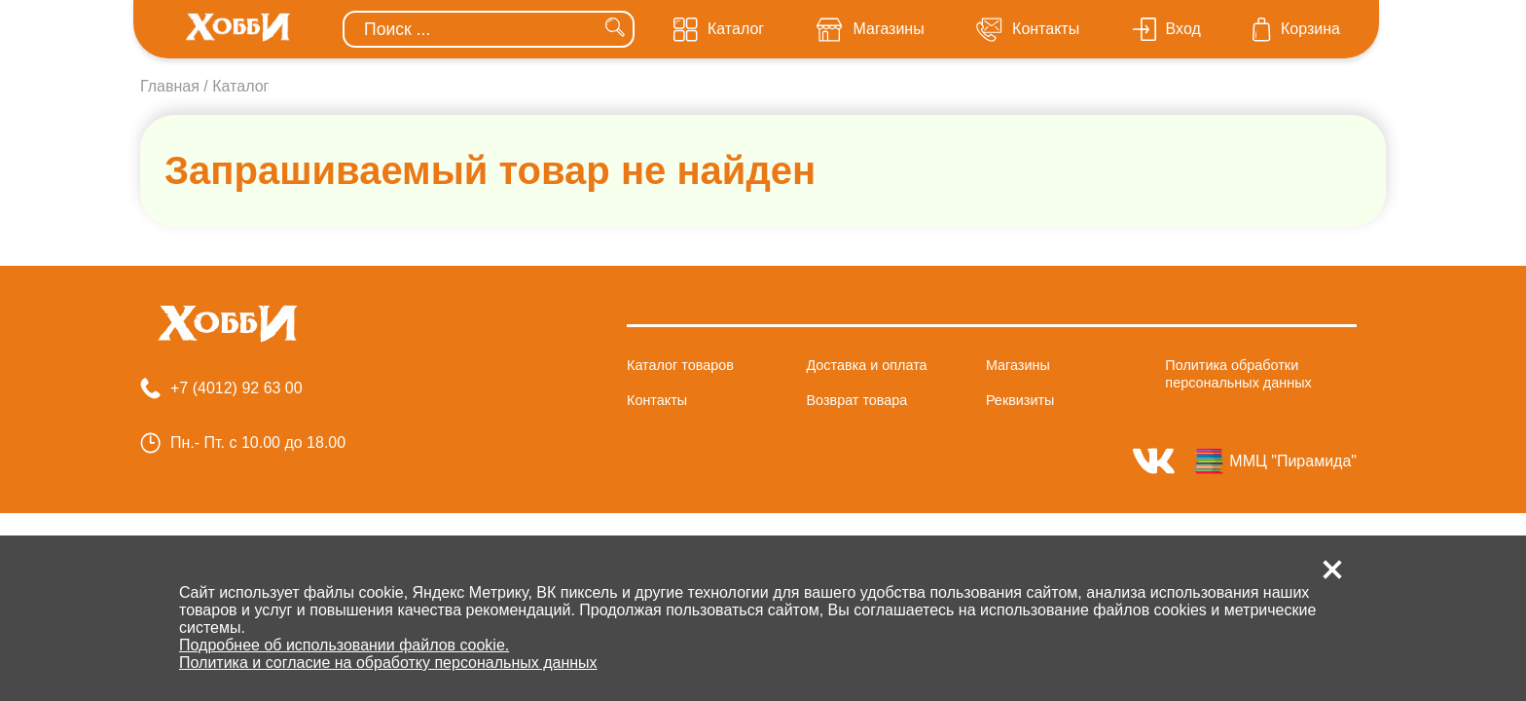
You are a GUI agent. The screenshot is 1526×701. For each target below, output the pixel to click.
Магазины (1018, 365)
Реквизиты (1020, 400)
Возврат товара (856, 400)
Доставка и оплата (866, 365)
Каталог (240, 86)
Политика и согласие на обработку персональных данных (388, 662)
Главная (170, 86)
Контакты (657, 400)
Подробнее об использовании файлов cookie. (344, 645)
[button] (1332, 569)
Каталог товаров (680, 365)
